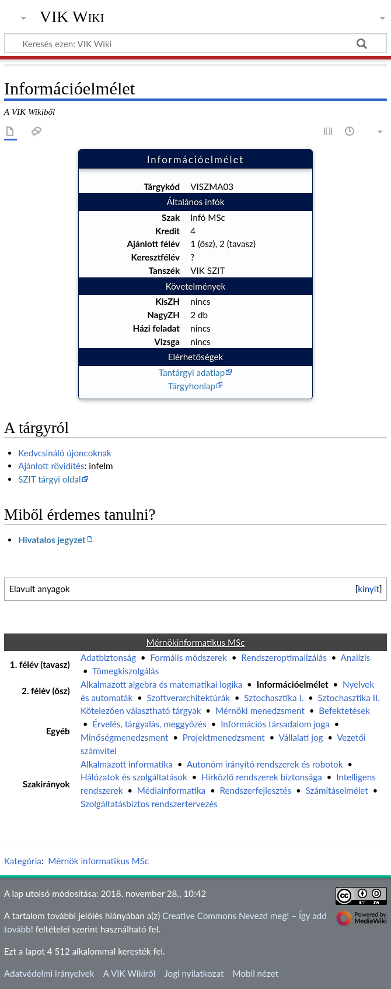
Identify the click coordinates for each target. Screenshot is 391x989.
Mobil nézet (256, 973)
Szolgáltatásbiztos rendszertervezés (149, 803)
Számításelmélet (337, 790)
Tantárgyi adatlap (192, 372)
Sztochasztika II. (349, 697)
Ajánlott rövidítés (51, 465)
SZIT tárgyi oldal (49, 479)
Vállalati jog (301, 737)
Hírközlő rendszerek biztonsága (261, 777)
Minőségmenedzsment (124, 737)
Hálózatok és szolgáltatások (134, 777)
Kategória (22, 861)
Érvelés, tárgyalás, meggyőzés (149, 724)
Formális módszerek (188, 657)
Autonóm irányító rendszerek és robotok (265, 764)
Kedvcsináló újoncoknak (64, 453)
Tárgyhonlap (191, 386)
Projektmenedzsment (224, 737)
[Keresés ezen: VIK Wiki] (195, 43)
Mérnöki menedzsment (260, 710)
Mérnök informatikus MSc (98, 861)
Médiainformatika (171, 790)
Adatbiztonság (108, 657)
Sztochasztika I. (273, 697)
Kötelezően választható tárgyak (141, 710)
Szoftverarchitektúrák (187, 697)
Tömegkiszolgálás (125, 671)
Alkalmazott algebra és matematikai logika (161, 684)
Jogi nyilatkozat (194, 973)
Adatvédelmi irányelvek (49, 973)
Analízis (356, 657)
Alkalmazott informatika (127, 764)
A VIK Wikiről (129, 973)
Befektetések (344, 710)
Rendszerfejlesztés (256, 790)
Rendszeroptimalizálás (283, 657)
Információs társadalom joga (275, 724)
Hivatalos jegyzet (52, 539)
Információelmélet (293, 684)
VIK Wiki (72, 17)
